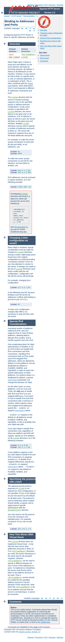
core (11, 54)
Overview (43, 30)
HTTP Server (16, 16)
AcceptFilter (14, 510)
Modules (30, 5)
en (26, 28)
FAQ (46, 5)
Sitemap (60, 5)
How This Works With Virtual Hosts (21, 536)
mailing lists (45, 622)
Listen (24, 57)
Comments (44, 61)
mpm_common (14, 57)
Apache (7, 16)
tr (34, 31)
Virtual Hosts (44, 55)
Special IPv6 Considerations (50, 38)
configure (13, 380)
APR (27, 331)
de (22, 28)
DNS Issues (44, 58)
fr (30, 28)
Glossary (52, 5)
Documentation (29, 16)
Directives (39, 5)
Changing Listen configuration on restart (19, 240)
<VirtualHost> (28, 54)
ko (30, 31)
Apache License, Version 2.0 (29, 632)
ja (34, 28)
